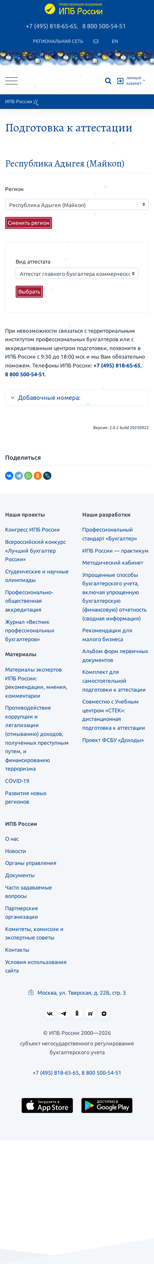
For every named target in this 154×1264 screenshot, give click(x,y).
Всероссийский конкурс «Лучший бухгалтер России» (35, 550)
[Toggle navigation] (11, 81)
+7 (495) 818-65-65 (51, 25)
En (115, 41)
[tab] (77, 394)
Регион (14, 189)
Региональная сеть (58, 41)
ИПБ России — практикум (115, 551)
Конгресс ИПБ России (32, 529)
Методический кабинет (112, 562)
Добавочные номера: (45, 397)
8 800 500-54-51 (104, 25)
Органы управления (30, 863)
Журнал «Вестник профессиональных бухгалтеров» (29, 630)
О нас (12, 839)
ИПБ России (18, 101)
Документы (20, 875)
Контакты (17, 950)
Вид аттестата (33, 261)
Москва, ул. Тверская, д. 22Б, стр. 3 (77, 993)
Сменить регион (28, 223)
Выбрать (29, 291)
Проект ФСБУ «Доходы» (113, 740)
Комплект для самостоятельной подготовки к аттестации (114, 680)
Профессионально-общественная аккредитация (29, 601)
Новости (15, 851)
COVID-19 (17, 781)
